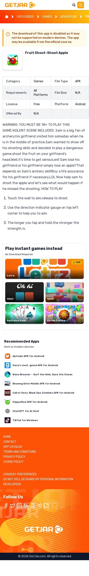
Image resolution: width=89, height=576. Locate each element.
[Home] (6, 16)
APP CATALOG (12, 447)
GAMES (47, 17)
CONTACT (9, 442)
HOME (7, 437)
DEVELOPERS (12, 484)
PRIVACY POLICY (14, 457)
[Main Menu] (80, 5)
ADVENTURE (68, 17)
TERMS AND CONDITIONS (19, 452)
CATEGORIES (25, 17)
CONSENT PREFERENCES (20, 474)
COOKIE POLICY (13, 462)
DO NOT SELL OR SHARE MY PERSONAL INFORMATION (38, 479)
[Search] (74, 5)
